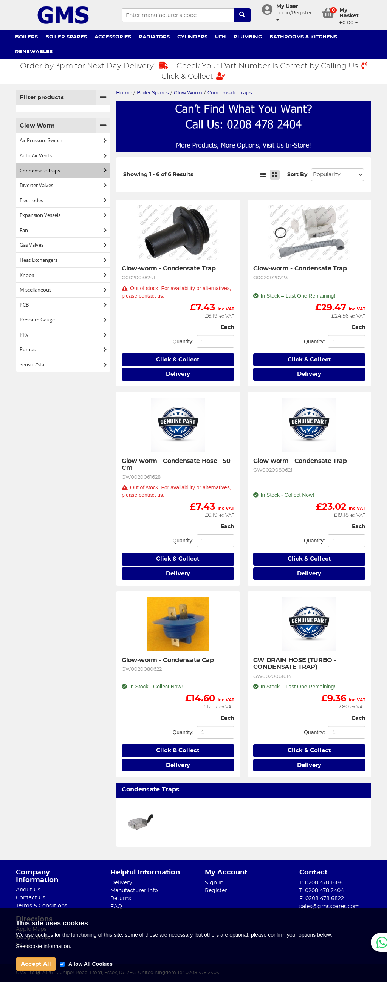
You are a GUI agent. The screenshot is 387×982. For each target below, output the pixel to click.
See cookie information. (43, 946)
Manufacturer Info (134, 890)
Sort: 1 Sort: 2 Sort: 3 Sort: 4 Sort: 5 (337, 174)
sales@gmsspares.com (329, 906)
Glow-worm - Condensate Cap (168, 660)
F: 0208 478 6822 (321, 898)
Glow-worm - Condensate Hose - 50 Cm (177, 464)
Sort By (297, 174)
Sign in (214, 882)
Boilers (26, 37)
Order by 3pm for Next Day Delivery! (94, 66)
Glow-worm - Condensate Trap (168, 269)
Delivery (178, 374)
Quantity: (183, 341)
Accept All (36, 964)
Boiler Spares (66, 37)
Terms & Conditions (41, 905)
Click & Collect (193, 76)
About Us (28, 890)
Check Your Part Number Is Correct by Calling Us (271, 66)
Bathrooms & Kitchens (303, 37)
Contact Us (30, 898)
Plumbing (248, 37)
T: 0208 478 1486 (321, 882)
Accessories (112, 37)
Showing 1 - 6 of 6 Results (158, 174)
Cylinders (192, 37)
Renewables (34, 51)
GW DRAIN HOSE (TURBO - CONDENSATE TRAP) (295, 663)
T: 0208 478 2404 (321, 890)
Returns (120, 898)
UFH (220, 37)
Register (216, 890)
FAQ (116, 906)
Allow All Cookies (90, 964)
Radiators (154, 37)
